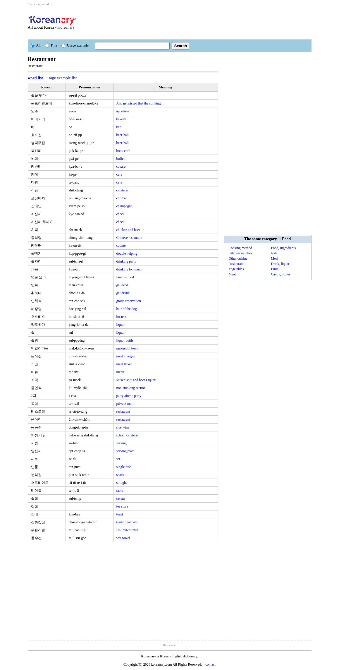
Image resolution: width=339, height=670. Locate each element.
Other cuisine (238, 258)
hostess (121, 317)
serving (121, 443)
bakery (121, 119)
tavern (120, 498)
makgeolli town (127, 348)
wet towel (123, 538)
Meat (232, 274)
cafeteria (122, 190)
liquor (120, 325)
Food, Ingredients (283, 248)
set (118, 459)
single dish (124, 467)
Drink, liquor (280, 264)
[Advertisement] (201, 23)
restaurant (123, 411)
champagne (124, 206)
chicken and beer (128, 230)
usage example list (62, 78)
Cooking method (240, 248)
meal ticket (124, 364)
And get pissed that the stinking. (139, 103)
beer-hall (122, 135)
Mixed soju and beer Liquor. (136, 380)
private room (125, 404)
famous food (125, 277)
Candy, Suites (280, 274)
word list (35, 78)
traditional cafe (126, 522)
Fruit (274, 269)
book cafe (123, 151)
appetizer (122, 111)
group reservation (128, 301)
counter (121, 246)
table (119, 491)
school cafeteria (127, 435)
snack (120, 475)
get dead (122, 285)
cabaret (121, 166)
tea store (122, 506)
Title (51, 45)
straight (121, 483)
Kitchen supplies (240, 253)
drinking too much (129, 269)
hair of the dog (126, 309)
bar (118, 127)
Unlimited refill (127, 530)
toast (119, 514)
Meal (274, 258)
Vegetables (236, 269)
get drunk (123, 293)
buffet (120, 159)
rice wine (122, 427)
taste (274, 253)
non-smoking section (131, 388)
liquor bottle (125, 340)
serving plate (125, 451)
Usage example (75, 45)
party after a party (129, 396)
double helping (126, 253)
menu (120, 372)
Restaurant (236, 264)
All (36, 45)
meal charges (125, 356)
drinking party (126, 261)
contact (210, 664)
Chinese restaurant (129, 238)
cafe (119, 174)
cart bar (121, 198)
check (120, 214)
